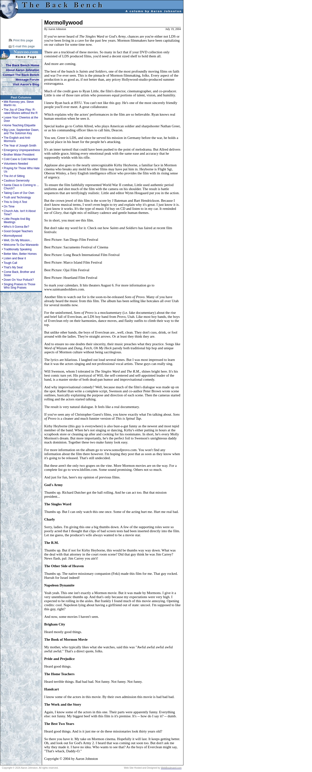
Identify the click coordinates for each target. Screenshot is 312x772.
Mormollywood (13, 235)
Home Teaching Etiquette (20, 125)
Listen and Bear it (15, 258)
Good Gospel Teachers (18, 231)
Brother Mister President (19, 154)
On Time (9, 206)
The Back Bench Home (22, 65)
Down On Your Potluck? (19, 279)
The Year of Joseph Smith (20, 145)
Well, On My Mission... (18, 240)
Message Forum (27, 79)
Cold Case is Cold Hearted (21, 159)
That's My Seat (13, 267)
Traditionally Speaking (18, 249)
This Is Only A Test (15, 202)
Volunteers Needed (16, 163)
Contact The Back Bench (21, 75)
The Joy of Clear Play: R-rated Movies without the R (21, 111)
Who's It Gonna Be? (16, 226)
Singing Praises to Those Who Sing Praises (19, 286)
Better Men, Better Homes (20, 254)
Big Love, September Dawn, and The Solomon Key (21, 131)
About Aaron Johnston (22, 70)
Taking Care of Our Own (19, 193)
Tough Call (10, 263)
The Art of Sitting (14, 176)
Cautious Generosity (17, 180)
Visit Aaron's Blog (26, 84)
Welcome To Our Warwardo (21, 244)
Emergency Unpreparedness (22, 150)
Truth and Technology (17, 197)
